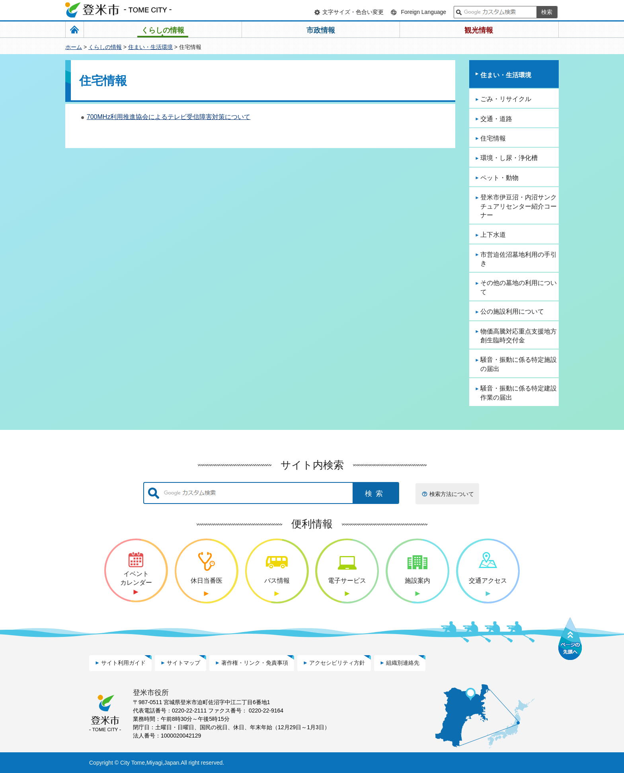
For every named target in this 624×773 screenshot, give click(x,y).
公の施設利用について (512, 311)
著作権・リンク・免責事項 (254, 663)
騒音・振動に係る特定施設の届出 (518, 364)
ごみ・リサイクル (505, 99)
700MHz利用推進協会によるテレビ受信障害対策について (169, 116)
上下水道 (493, 234)
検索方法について (451, 494)
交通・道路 (496, 118)
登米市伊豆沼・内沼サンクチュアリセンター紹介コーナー (518, 206)
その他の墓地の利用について (518, 287)
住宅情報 (493, 138)
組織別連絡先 (402, 663)
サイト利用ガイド (123, 663)
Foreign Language (423, 12)
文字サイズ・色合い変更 (353, 12)
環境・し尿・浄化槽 (509, 157)
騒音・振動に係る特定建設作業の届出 (518, 392)
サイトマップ (183, 663)
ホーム (73, 47)
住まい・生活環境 (150, 47)
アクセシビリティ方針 (337, 663)
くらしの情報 (105, 47)
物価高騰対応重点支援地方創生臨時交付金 (518, 336)
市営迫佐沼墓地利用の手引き (518, 259)
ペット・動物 (499, 177)
